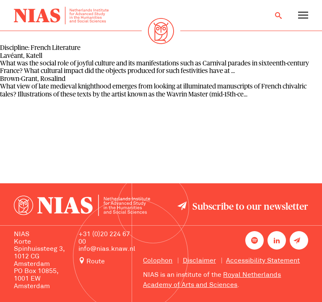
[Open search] (278, 15)
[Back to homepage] (61, 16)
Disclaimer (199, 261)
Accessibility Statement (263, 261)
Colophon (157, 261)
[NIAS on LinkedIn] (276, 240)
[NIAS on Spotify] (254, 240)
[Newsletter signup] (299, 240)
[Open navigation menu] (303, 15)
